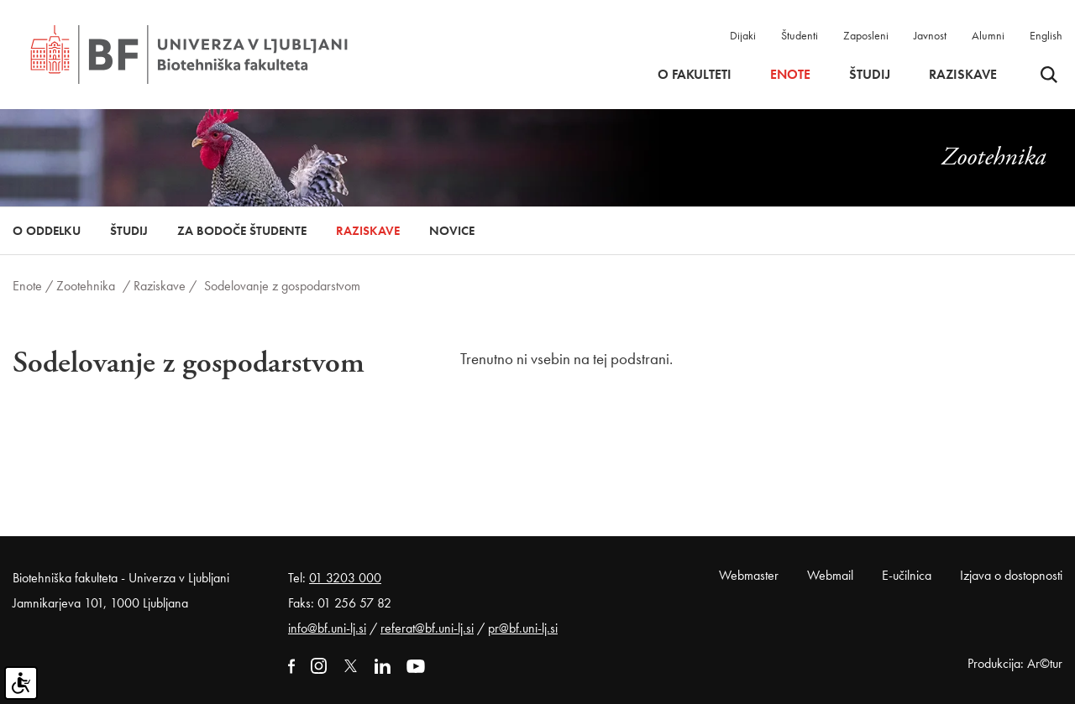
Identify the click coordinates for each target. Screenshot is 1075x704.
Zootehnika (85, 286)
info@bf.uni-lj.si (327, 628)
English (1046, 35)
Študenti (799, 35)
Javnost (930, 35)
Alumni (988, 35)
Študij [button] (869, 74)
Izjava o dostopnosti (1011, 575)
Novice (452, 230)
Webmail (830, 575)
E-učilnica (906, 575)
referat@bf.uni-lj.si (427, 628)
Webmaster (749, 575)
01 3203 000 (345, 578)
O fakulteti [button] (695, 74)
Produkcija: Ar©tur (1015, 663)
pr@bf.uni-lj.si (523, 628)
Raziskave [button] (963, 74)
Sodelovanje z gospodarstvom (282, 286)
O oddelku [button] (47, 230)
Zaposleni (866, 35)
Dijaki (743, 35)
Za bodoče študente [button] (242, 230)
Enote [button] (790, 74)
